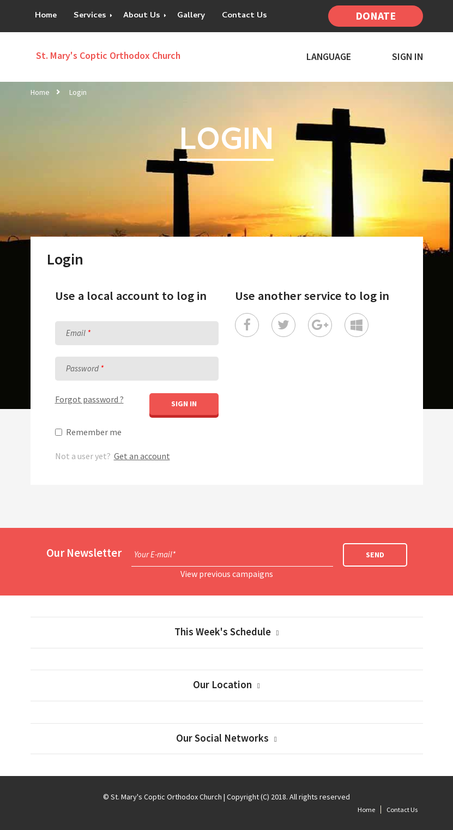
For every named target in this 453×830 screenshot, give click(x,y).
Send (375, 555)
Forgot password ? (89, 399)
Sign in (184, 403)
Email (76, 333)
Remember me (94, 431)
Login (78, 92)
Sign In (407, 57)
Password (82, 368)
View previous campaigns (226, 573)
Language (328, 56)
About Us (141, 15)
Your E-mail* (155, 554)
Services (90, 15)
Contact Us (244, 15)
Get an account (142, 455)
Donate (375, 15)
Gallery (191, 15)
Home (46, 15)
